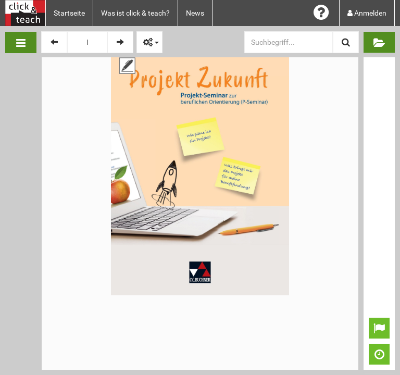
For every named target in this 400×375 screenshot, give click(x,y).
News (195, 13)
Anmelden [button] (366, 13)
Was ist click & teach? (135, 13)
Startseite (69, 13)
